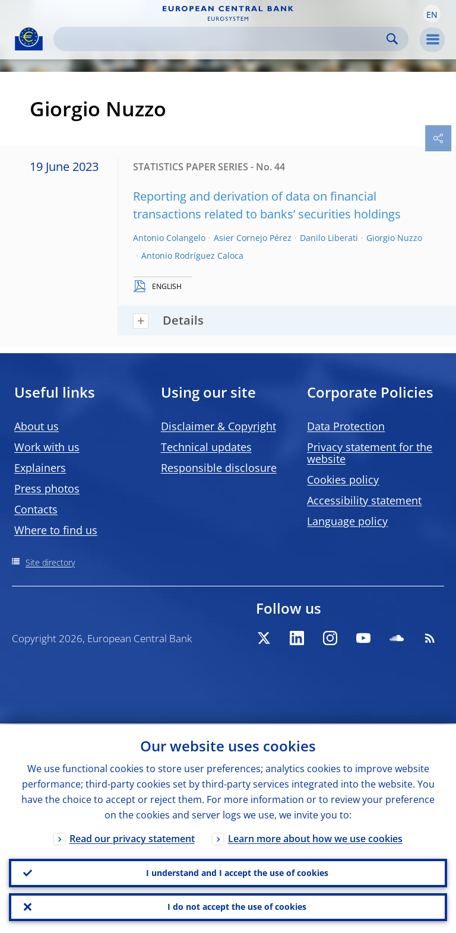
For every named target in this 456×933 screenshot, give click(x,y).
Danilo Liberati (329, 237)
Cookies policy (343, 479)
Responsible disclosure (219, 468)
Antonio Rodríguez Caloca (192, 255)
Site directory (50, 562)
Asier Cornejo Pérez (253, 237)
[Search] (221, 38)
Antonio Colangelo (169, 237)
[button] (432, 14)
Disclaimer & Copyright (218, 426)
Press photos (47, 488)
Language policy (347, 521)
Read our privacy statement (132, 837)
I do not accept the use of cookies (236, 906)
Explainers (40, 468)
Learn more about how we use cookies (315, 837)
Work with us (47, 447)
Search (392, 38)
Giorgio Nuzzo (394, 237)
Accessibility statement (364, 500)
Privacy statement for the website (369, 453)
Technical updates (206, 447)
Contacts (36, 509)
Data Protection (346, 426)
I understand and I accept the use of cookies (237, 872)
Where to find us (55, 530)
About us (36, 426)
